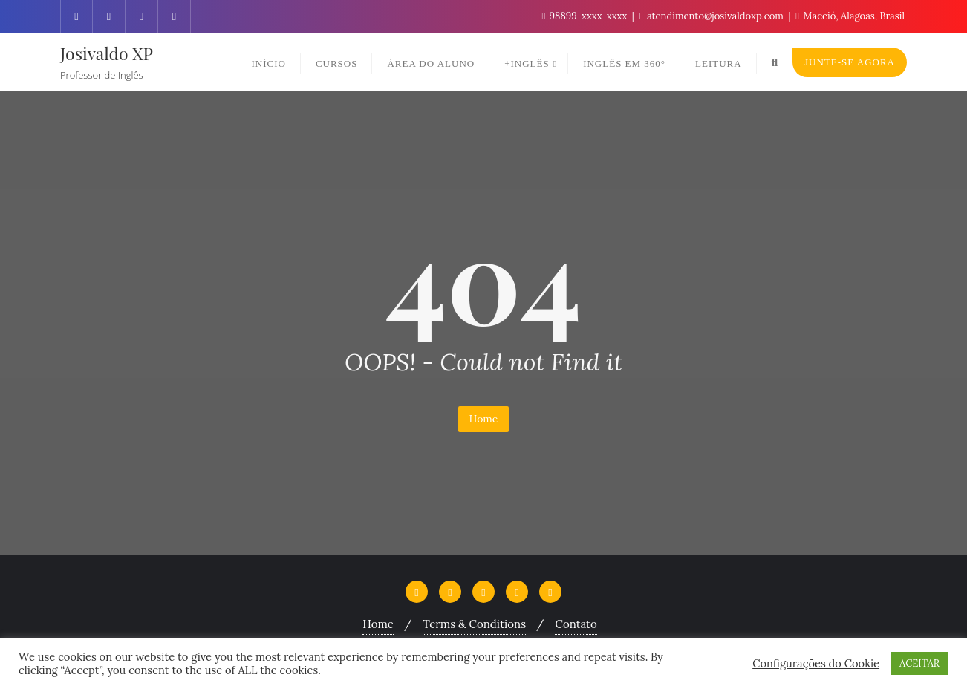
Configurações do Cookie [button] (815, 663)
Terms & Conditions (474, 624)
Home (483, 418)
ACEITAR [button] (919, 663)
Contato (575, 624)
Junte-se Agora (849, 62)
